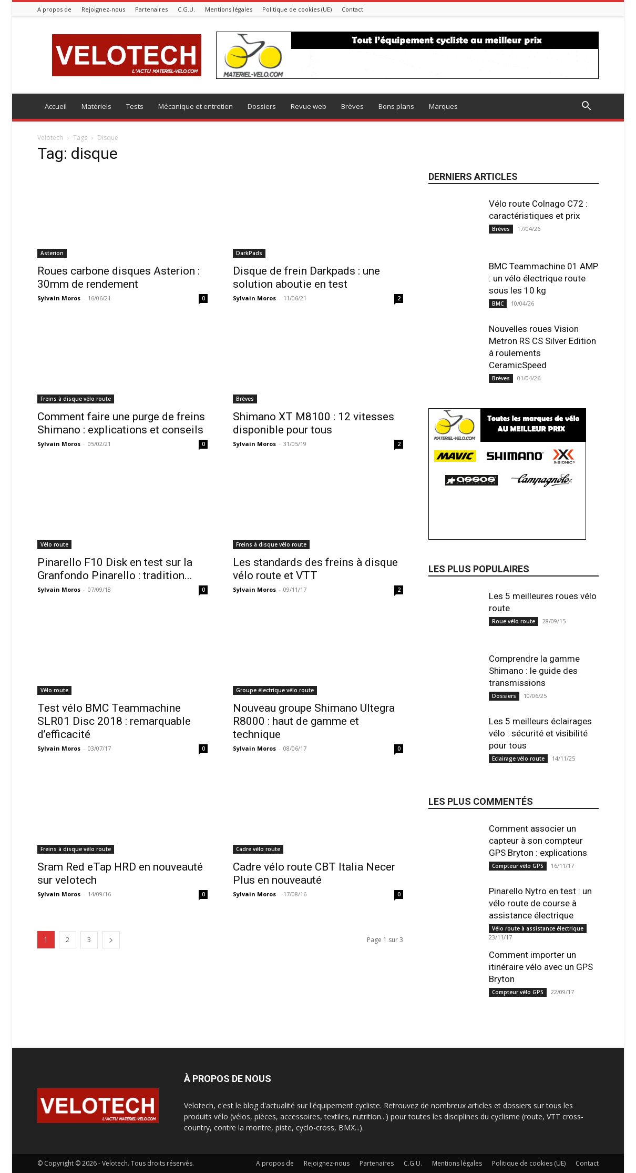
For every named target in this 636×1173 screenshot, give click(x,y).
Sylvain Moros (58, 298)
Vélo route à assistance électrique (537, 928)
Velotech (50, 137)
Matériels (96, 106)
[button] (586, 107)
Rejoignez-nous (103, 9)
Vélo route (54, 544)
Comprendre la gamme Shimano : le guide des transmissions (534, 670)
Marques (443, 106)
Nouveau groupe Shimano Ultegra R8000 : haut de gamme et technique (314, 721)
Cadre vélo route (258, 849)
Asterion (52, 253)
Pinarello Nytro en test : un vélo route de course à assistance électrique (540, 903)
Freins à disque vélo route (75, 398)
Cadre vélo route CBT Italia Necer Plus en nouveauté (314, 873)
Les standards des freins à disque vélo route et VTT (315, 569)
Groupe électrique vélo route (275, 690)
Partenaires (151, 9)
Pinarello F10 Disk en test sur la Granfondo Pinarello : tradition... (114, 569)
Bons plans (396, 106)
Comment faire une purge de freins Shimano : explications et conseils (121, 423)
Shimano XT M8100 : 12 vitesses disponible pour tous (313, 423)
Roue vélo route (513, 621)
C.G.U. (186, 9)
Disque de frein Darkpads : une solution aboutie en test (306, 277)
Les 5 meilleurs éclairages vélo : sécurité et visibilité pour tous (540, 733)
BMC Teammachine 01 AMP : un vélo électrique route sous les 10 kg (543, 278)
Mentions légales (228, 9)
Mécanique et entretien (195, 106)
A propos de (54, 9)
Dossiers (262, 106)
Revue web (308, 106)
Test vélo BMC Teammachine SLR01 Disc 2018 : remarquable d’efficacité (114, 721)
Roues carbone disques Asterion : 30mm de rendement (118, 277)
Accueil (56, 106)
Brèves (352, 106)
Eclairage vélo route (518, 758)
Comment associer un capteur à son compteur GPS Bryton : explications (538, 840)
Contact (352, 9)
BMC (498, 303)
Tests (134, 106)
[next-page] (111, 939)
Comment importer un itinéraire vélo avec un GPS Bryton (541, 966)
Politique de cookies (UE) (297, 9)
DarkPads (249, 253)
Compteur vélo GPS (517, 865)
